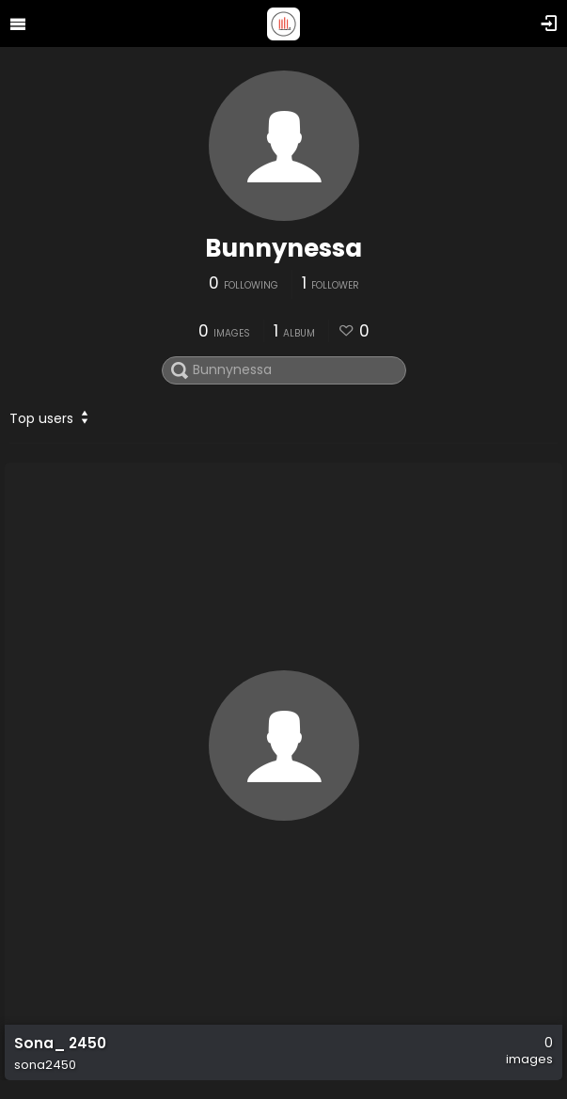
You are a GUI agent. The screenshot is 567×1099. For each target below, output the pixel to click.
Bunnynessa (283, 248)
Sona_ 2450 (60, 1043)
